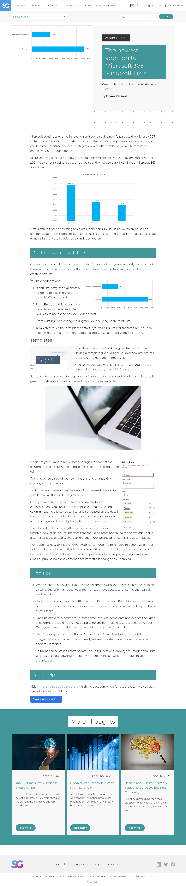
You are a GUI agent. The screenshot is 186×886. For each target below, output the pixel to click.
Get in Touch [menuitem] (110, 5)
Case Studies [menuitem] (53, 5)
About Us (61, 864)
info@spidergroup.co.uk (148, 5)
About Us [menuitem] (36, 5)
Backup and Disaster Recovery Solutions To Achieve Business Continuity (146, 787)
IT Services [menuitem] (20, 5)
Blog (95, 864)
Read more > (25, 827)
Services (80, 864)
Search (165, 16)
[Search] (141, 16)
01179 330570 (176, 5)
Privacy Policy (93, 882)
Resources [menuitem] (70, 5)
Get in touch (114, 864)
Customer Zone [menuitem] (89, 5)
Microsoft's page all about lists (57, 686)
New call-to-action (46, 699)
